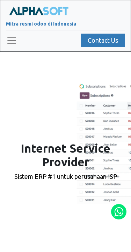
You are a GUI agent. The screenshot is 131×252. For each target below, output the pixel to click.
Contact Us (103, 40)
